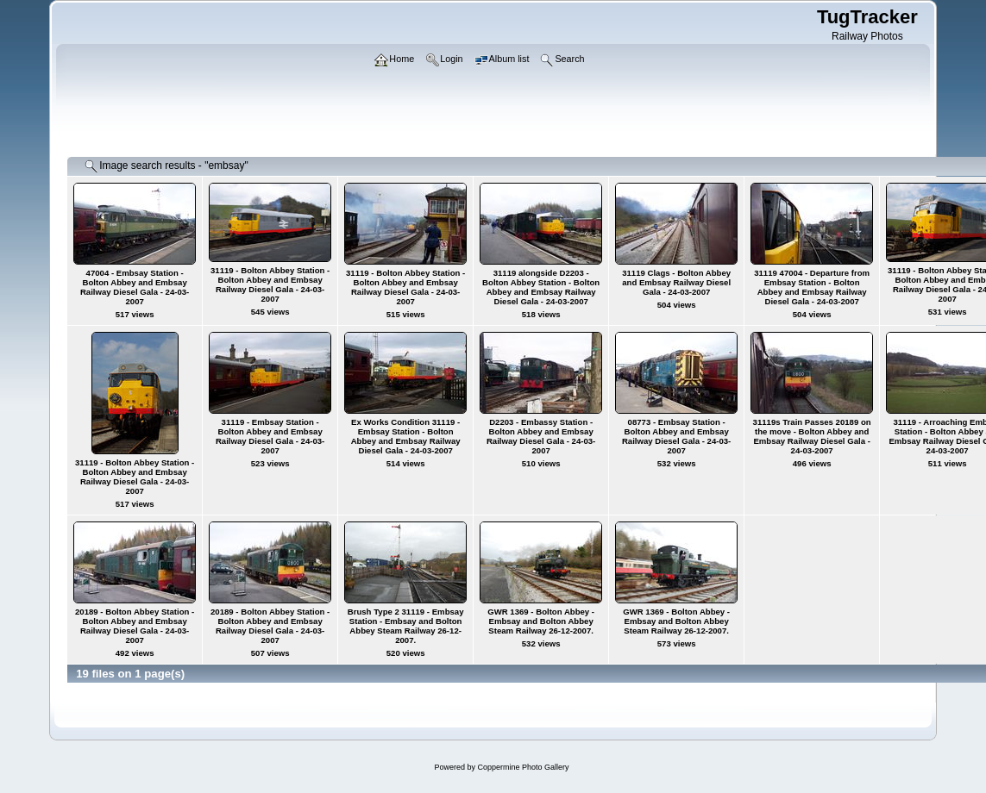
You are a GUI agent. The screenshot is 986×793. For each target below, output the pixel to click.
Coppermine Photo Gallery (522, 767)
